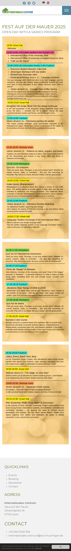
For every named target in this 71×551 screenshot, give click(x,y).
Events (12, 475)
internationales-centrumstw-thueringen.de (35, 535)
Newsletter (15, 482)
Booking (13, 479)
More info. (38, 548)
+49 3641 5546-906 (19, 531)
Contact (13, 486)
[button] (66, 10)
